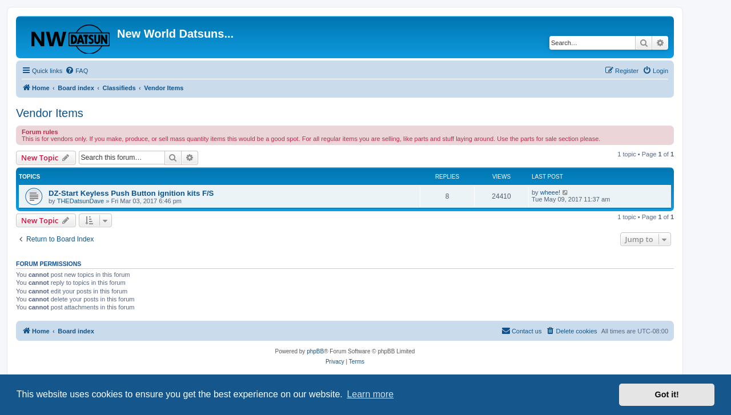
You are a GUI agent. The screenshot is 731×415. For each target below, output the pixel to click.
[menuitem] (76, 71)
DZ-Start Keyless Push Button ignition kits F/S (131, 193)
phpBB (315, 351)
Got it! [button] (667, 394)
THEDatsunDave (81, 201)
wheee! (550, 192)
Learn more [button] (370, 394)
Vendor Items (49, 113)
